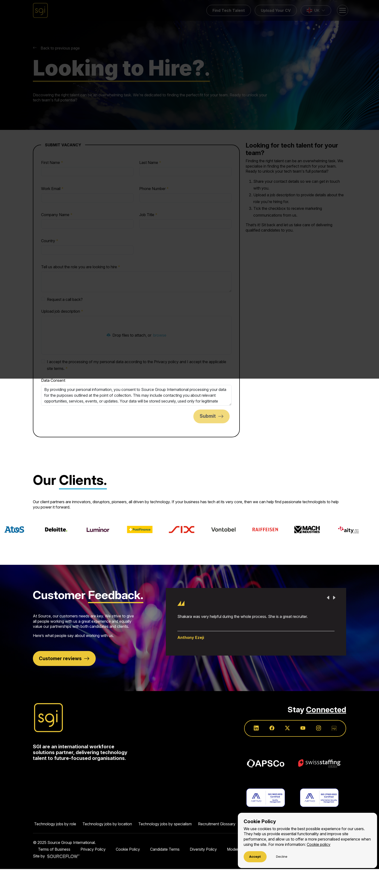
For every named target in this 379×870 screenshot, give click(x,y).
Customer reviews (60, 659)
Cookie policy (318, 844)
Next (334, 597)
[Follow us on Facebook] (270, 729)
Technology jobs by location (107, 824)
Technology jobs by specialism (165, 824)
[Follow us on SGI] (334, 729)
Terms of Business (54, 850)
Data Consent (53, 380)
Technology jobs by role (55, 824)
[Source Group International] (48, 718)
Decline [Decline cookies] (281, 856)
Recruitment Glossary (216, 824)
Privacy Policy (93, 850)
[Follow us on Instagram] (318, 729)
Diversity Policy (203, 850)
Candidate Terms (165, 850)
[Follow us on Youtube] (302, 729)
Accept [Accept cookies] (255, 856)
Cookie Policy (128, 850)
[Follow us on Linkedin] (254, 729)
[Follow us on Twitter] (286, 729)
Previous (328, 597)
